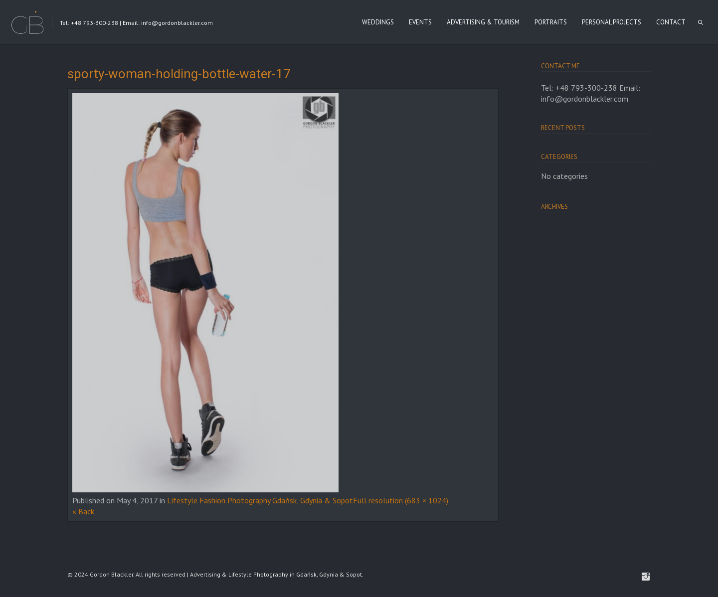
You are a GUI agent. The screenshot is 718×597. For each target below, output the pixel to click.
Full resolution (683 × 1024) (400, 500)
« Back (83, 511)
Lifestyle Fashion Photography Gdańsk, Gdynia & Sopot (260, 500)
